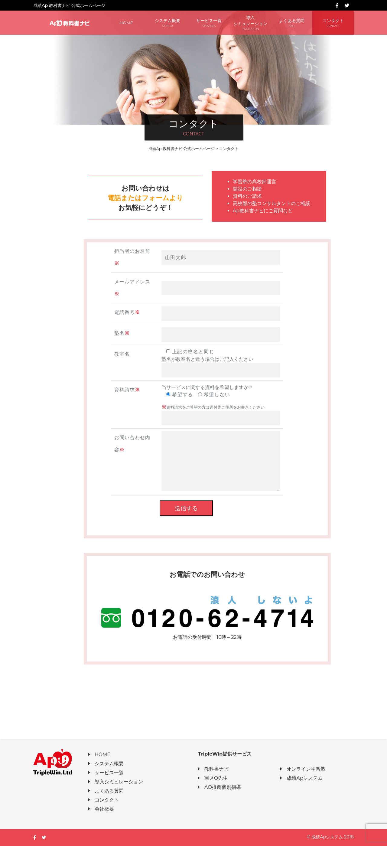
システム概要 (167, 23)
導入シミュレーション (250, 23)
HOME (126, 22)
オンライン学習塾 (302, 769)
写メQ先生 (213, 778)
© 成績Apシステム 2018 (330, 837)
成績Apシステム (301, 778)
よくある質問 (291, 23)
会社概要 (101, 809)
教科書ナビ (213, 769)
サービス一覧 (209, 23)
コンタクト (333, 23)
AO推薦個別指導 (219, 787)
